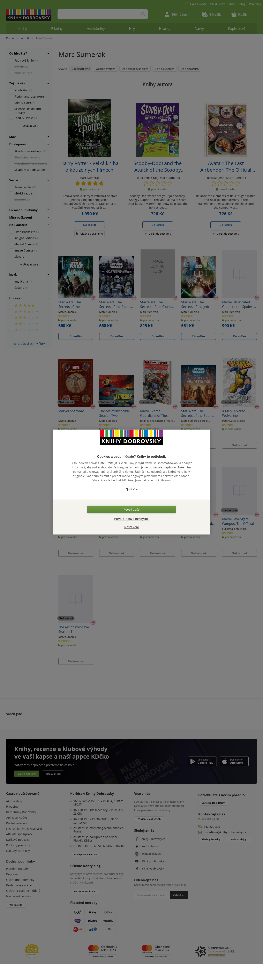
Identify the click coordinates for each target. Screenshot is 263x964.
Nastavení (131, 527)
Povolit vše (131, 509)
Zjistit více (131, 489)
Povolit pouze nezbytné (131, 518)
